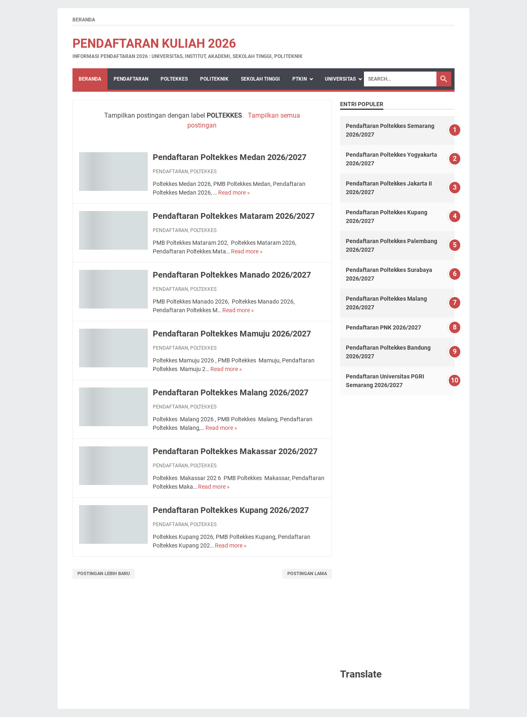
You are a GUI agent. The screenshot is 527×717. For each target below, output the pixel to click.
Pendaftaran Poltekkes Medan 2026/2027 (229, 157)
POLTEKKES (174, 79)
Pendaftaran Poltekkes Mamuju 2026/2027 (232, 334)
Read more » (234, 192)
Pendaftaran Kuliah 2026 (154, 43)
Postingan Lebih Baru (103, 573)
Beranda (83, 20)
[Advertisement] (397, 531)
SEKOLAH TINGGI (260, 79)
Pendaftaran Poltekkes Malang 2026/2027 (230, 392)
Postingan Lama (307, 573)
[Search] (400, 79)
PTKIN (299, 79)
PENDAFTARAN (131, 79)
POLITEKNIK (214, 79)
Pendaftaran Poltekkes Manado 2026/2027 (232, 275)
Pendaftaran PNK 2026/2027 (383, 327)
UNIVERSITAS (340, 79)
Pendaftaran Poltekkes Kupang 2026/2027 (231, 510)
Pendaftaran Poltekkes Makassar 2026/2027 (235, 451)
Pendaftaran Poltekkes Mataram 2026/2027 (234, 216)
